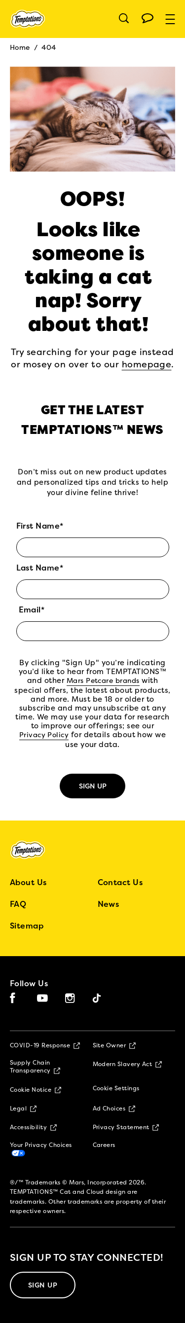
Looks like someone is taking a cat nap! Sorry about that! (88, 276)
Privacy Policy (44, 735)
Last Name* (40, 568)
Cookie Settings (116, 1088)
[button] (175, 19)
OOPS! (92, 199)
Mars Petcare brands (103, 681)
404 (48, 47)
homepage (147, 364)
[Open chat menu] (147, 18)
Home (20, 47)
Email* (32, 610)
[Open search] (124, 18)
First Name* (40, 526)
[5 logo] (35, 849)
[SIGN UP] (42, 1285)
